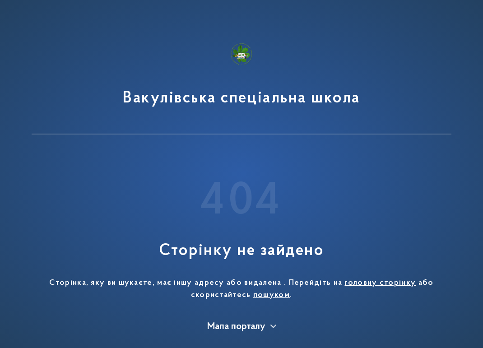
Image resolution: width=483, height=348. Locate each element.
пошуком (271, 295)
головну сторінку (380, 283)
